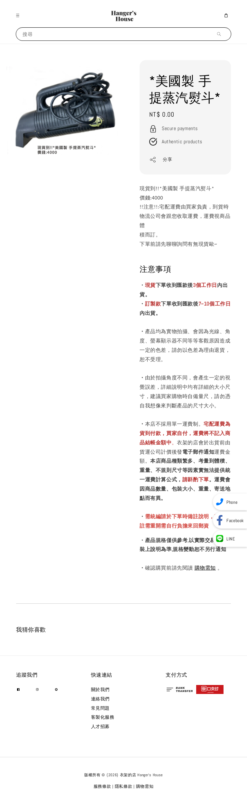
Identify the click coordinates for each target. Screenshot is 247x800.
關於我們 (100, 689)
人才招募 (100, 726)
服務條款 (102, 786)
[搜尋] (220, 34)
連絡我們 (100, 699)
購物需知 (205, 567)
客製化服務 (102, 717)
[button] (19, 15)
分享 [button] (160, 160)
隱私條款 (124, 786)
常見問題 (100, 708)
